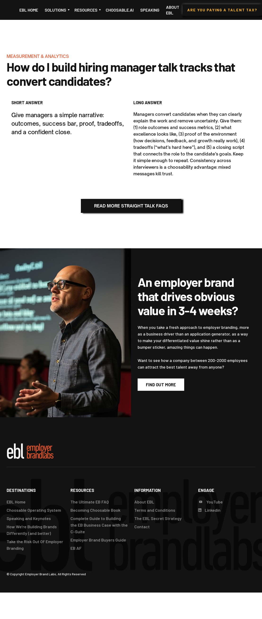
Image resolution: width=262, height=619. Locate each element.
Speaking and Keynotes (29, 518)
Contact (142, 526)
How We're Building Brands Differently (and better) (32, 530)
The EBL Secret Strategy (158, 518)
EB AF (76, 548)
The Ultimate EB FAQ (89, 501)
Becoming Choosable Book (95, 510)
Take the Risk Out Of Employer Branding (35, 545)
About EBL (172, 9)
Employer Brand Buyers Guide (98, 539)
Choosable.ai (120, 10)
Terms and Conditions (154, 510)
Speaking (149, 10)
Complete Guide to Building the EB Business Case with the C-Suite (99, 525)
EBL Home (28, 10)
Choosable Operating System (34, 510)
